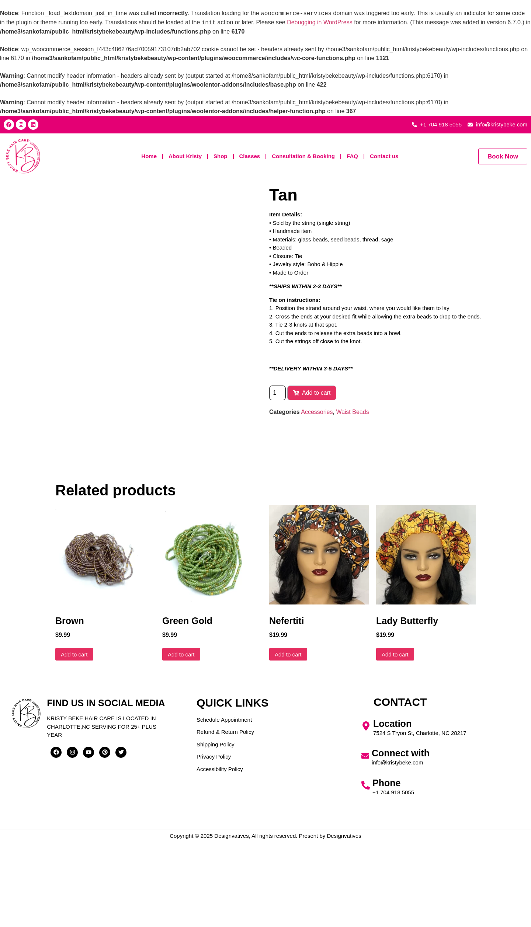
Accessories (317, 412)
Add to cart (311, 393)
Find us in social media (106, 788)
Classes (249, 156)
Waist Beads (352, 412)
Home (149, 156)
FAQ (352, 156)
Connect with (401, 838)
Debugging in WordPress (320, 23)
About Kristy (185, 156)
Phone (386, 867)
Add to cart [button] (74, 739)
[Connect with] (365, 840)
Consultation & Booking (303, 156)
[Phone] (365, 870)
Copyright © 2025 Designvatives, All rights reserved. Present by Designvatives (265, 920)
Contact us (384, 156)
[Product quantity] (277, 393)
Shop (221, 156)
